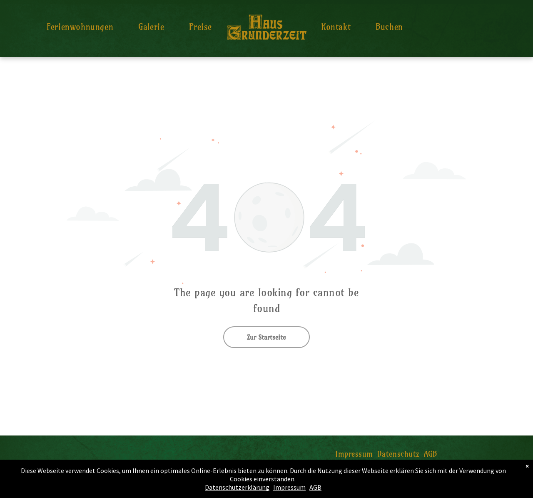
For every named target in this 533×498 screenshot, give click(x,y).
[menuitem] (80, 26)
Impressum (289, 487)
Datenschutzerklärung (237, 487)
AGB (315, 487)
